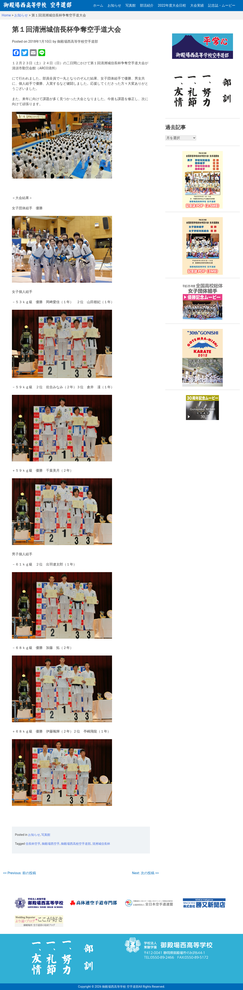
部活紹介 (147, 5)
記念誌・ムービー (221, 5)
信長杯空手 (33, 843)
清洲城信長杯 (101, 843)
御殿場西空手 (51, 843)
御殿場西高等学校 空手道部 (120, 986)
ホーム (98, 5)
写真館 (130, 5)
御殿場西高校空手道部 (76, 843)
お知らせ (114, 5)
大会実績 (197, 5)
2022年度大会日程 (172, 5)
